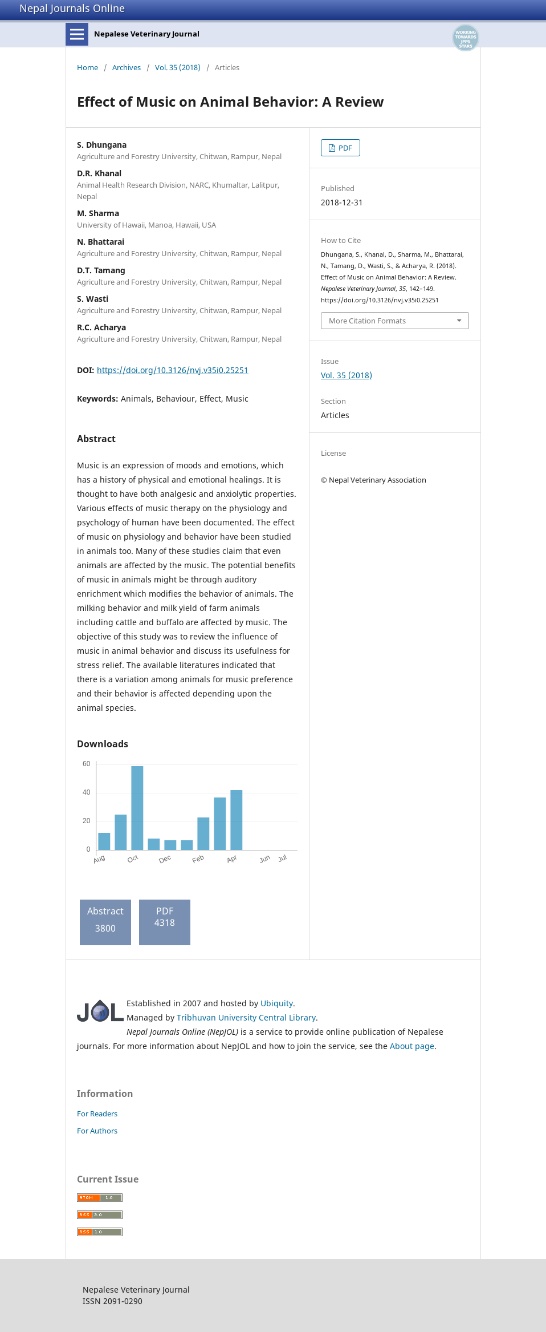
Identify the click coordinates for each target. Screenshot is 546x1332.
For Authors (97, 1130)
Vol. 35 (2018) (178, 67)
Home (87, 67)
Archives (126, 67)
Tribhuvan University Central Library (246, 1017)
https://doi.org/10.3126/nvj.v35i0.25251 (172, 370)
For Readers (97, 1113)
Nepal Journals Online (72, 8)
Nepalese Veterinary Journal (146, 34)
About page (412, 1046)
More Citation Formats (367, 320)
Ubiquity (276, 1003)
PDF (344, 148)
